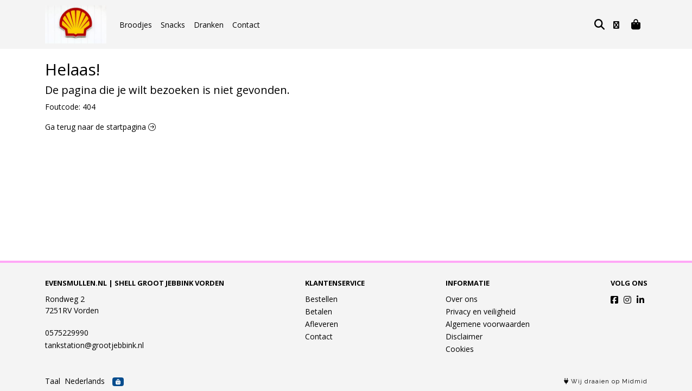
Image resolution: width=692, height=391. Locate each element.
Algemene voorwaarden (488, 324)
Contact (246, 25)
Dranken (209, 25)
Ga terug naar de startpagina (100, 127)
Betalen (318, 311)
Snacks (173, 25)
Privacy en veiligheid (481, 311)
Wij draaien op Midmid (605, 381)
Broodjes (135, 25)
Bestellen (321, 299)
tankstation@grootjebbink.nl (94, 345)
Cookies (460, 349)
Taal (52, 381)
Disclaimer (464, 336)
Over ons (462, 299)
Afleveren (321, 324)
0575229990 (66, 332)
